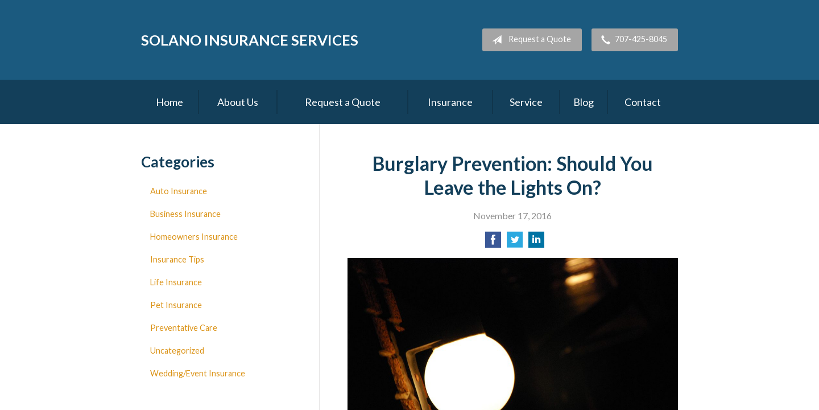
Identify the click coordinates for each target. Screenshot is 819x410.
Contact (642, 102)
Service (526, 102)
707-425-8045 (632, 40)
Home (169, 102)
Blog (583, 102)
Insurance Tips (177, 259)
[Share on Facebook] (493, 242)
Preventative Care (183, 328)
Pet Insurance (176, 305)
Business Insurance (185, 214)
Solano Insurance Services (249, 39)
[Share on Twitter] (515, 242)
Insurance (450, 102)
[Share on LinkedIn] (536, 242)
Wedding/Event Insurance (197, 373)
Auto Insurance (178, 191)
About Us (237, 102)
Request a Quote (529, 40)
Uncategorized (177, 350)
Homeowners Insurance (194, 236)
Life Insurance (176, 282)
